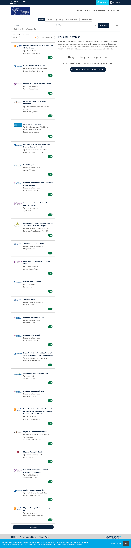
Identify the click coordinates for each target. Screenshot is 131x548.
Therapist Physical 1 (30, 299)
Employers (115, 2)
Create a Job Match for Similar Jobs (87, 69)
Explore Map (59, 20)
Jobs (87, 10)
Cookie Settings (115, 544)
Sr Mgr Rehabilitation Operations (35, 373)
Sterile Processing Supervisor (34, 490)
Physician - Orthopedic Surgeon (35, 432)
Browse (49, 20)
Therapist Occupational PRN (33, 243)
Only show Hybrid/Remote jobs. (25, 29)
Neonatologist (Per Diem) (33, 335)
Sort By (15, 37)
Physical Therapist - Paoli (32, 452)
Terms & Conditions (28, 537)
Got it (126, 544)
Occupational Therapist (32, 282)
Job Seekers (102, 2)
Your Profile (99, 10)
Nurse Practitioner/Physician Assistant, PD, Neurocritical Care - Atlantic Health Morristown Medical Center (38, 411)
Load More (33, 527)
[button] (114, 25)
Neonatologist (28, 165)
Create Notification (46, 37)
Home (79, 10)
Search (41, 20)
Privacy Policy (44, 537)
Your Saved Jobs (86, 20)
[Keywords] (33, 25)
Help (14, 537)
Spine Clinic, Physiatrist (32, 124)
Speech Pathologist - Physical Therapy (37, 84)
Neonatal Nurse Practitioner (33, 317)
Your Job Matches (72, 20)
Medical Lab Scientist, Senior (34, 66)
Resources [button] (113, 10)
